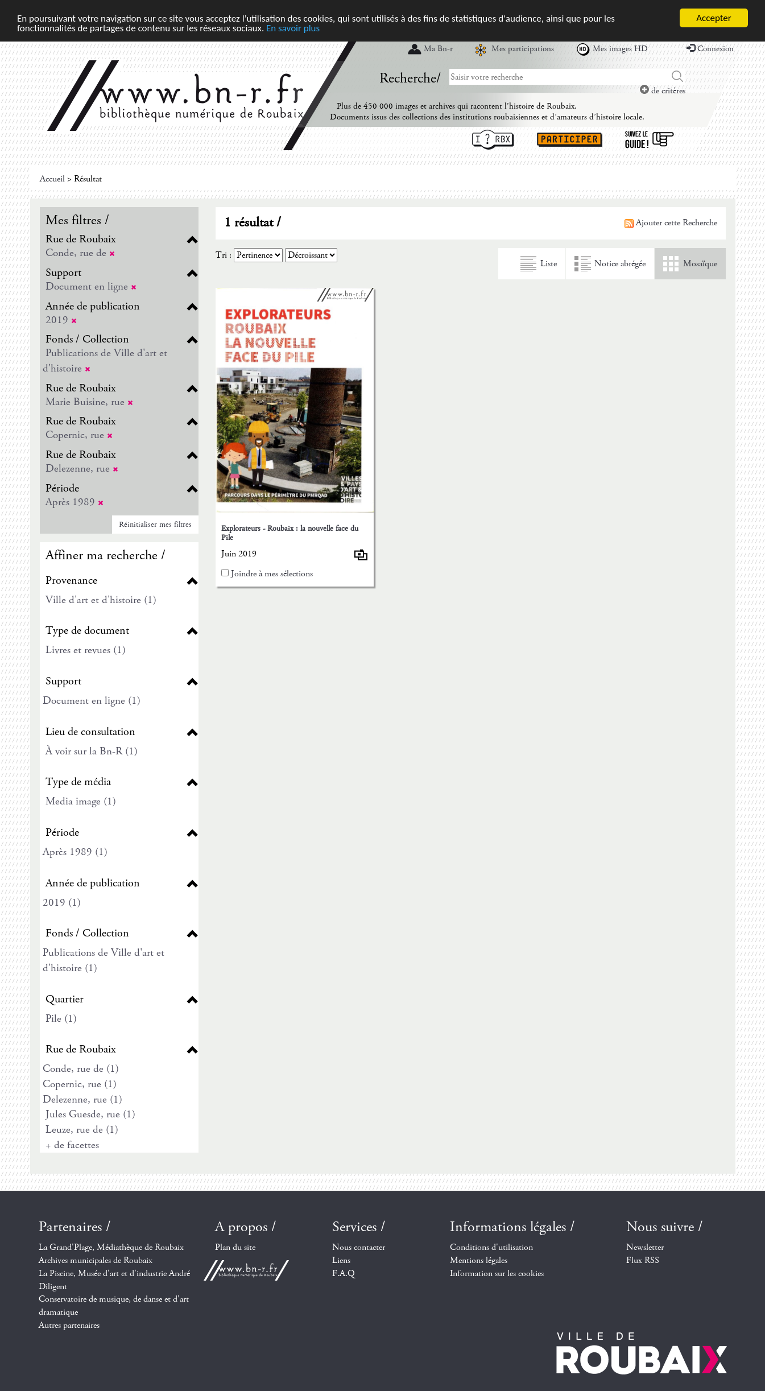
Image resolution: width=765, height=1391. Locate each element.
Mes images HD (620, 49)
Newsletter (645, 1247)
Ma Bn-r (438, 49)
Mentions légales (478, 1260)
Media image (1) (81, 801)
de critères (662, 91)
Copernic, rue (79, 435)
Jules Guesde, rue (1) (90, 1114)
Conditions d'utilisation (491, 1247)
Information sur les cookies (497, 1273)
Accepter (713, 18)
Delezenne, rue (82, 468)
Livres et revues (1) (86, 650)
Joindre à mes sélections (272, 574)
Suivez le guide (649, 140)
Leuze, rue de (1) (82, 1129)
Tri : (223, 255)
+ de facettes (72, 1145)
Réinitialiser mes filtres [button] (155, 524)
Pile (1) (61, 1019)
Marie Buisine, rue (89, 402)
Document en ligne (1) (91, 701)
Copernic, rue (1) (80, 1084)
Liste (548, 264)
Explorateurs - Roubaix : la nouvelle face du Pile (289, 532)
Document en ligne (91, 286)
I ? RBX (493, 140)
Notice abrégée (620, 264)
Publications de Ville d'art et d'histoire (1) (103, 960)
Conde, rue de (80, 253)
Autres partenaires (69, 1325)
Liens (341, 1260)
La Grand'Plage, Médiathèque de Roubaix (111, 1247)
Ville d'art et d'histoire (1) (101, 600)
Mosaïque (700, 264)
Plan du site (235, 1247)
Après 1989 (75, 502)
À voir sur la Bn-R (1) (92, 751)
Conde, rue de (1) (81, 1069)
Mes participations (522, 49)
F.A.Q (343, 1273)
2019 (61, 320)
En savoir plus (293, 28)
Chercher (677, 77)
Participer (569, 140)
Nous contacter (358, 1247)
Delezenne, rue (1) (82, 1099)
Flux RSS (642, 1260)
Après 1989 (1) (75, 852)
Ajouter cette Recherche (671, 223)
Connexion (710, 49)
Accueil (52, 179)
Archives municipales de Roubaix (95, 1260)
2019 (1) (62, 902)
